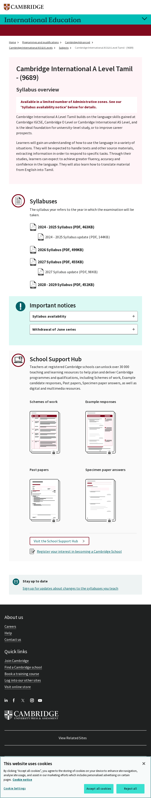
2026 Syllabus (61, 249)
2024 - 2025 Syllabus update (77, 237)
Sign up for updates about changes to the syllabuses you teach (70, 588)
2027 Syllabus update (71, 272)
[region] (75, 777)
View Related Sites (73, 738)
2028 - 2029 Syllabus (66, 284)
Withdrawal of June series (54, 329)
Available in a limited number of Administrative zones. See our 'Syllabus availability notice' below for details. (71, 104)
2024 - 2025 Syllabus (66, 227)
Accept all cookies (99, 789)
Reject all (130, 789)
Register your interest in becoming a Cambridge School (79, 551)
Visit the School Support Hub (56, 541)
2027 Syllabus (61, 261)
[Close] (144, 763)
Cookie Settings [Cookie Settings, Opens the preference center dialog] (15, 788)
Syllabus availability (49, 316)
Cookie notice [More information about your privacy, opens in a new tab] (22, 780)
